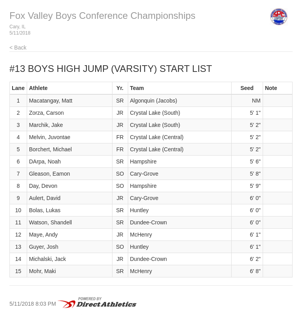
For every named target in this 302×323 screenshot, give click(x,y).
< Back (17, 47)
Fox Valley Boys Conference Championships (102, 15)
